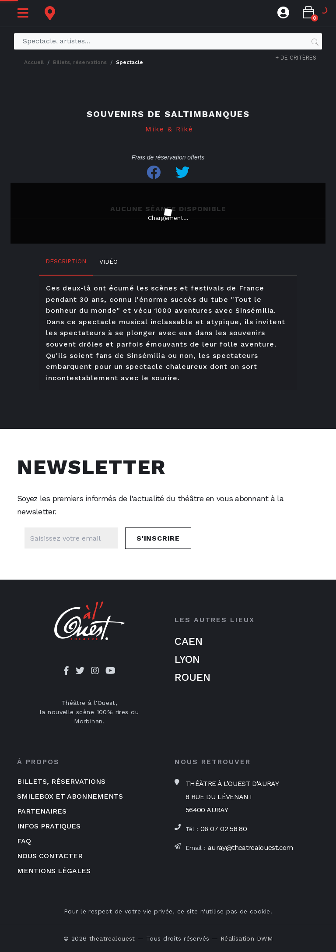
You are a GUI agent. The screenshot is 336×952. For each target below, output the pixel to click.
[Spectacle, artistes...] (165, 41)
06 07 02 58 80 (223, 829)
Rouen (192, 677)
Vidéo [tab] (108, 261)
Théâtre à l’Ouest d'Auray (232, 796)
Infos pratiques (48, 826)
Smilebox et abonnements (70, 796)
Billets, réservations (61, 781)
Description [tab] (66, 261)
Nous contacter (50, 856)
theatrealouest (112, 938)
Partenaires (41, 811)
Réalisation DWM (246, 938)
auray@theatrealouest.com (250, 847)
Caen (189, 641)
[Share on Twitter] (182, 172)
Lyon (187, 659)
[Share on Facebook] (153, 172)
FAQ (24, 841)
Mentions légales (54, 871)
